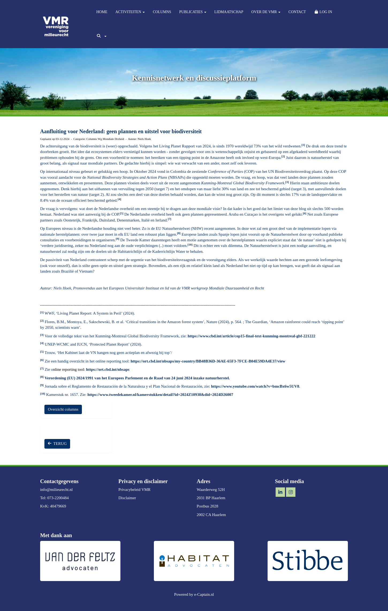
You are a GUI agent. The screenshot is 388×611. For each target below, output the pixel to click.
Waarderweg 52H (211, 489)
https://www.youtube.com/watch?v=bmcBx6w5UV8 (255, 386)
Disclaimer (127, 498)
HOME (101, 12)
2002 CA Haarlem (211, 515)
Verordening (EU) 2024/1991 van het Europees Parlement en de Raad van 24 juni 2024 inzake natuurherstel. (137, 378)
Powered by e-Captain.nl (194, 594)
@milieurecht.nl (56, 489)
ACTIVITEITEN (130, 12)
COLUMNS (162, 12)
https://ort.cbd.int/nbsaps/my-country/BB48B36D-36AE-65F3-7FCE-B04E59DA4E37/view (208, 361)
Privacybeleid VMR (135, 489)
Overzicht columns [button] (63, 409)
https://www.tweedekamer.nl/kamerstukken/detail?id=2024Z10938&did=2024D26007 (160, 394)
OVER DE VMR (265, 12)
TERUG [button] (57, 443)
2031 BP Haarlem (211, 498)
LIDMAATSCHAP (228, 12)
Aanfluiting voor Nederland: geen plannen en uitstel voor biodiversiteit (121, 131)
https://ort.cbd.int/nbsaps (108, 369)
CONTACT (297, 12)
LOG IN (323, 12)
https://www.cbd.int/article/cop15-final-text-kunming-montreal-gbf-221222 (251, 336)
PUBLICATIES (192, 12)
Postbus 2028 (207, 506)
